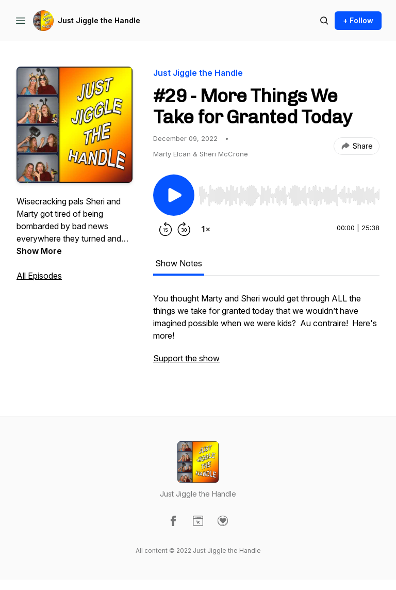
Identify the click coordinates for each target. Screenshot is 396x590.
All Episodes (39, 275)
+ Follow (358, 20)
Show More (39, 251)
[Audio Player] (289, 192)
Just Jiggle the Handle (99, 20)
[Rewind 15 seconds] (165, 229)
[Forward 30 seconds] (184, 229)
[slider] (289, 195)
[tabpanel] (266, 333)
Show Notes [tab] (178, 263)
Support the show (186, 358)
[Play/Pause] (173, 195)
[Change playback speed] (205, 229)
